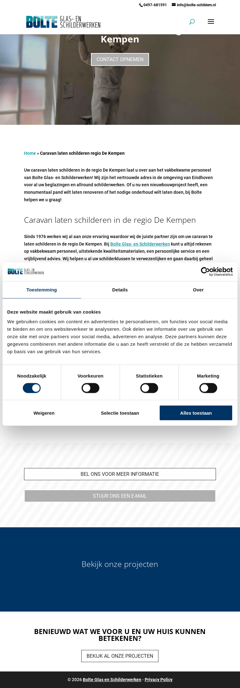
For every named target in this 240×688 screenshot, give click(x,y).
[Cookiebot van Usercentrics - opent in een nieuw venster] (205, 271)
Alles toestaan (196, 413)
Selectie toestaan (120, 413)
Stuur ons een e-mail (120, 496)
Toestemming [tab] (42, 289)
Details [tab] (120, 289)
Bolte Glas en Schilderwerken (112, 679)
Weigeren (43, 413)
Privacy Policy (158, 679)
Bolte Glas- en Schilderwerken (140, 244)
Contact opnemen (120, 59)
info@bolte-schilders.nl (196, 5)
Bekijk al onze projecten (120, 656)
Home (30, 153)
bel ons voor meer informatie (120, 474)
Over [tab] (198, 289)
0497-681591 (155, 5)
